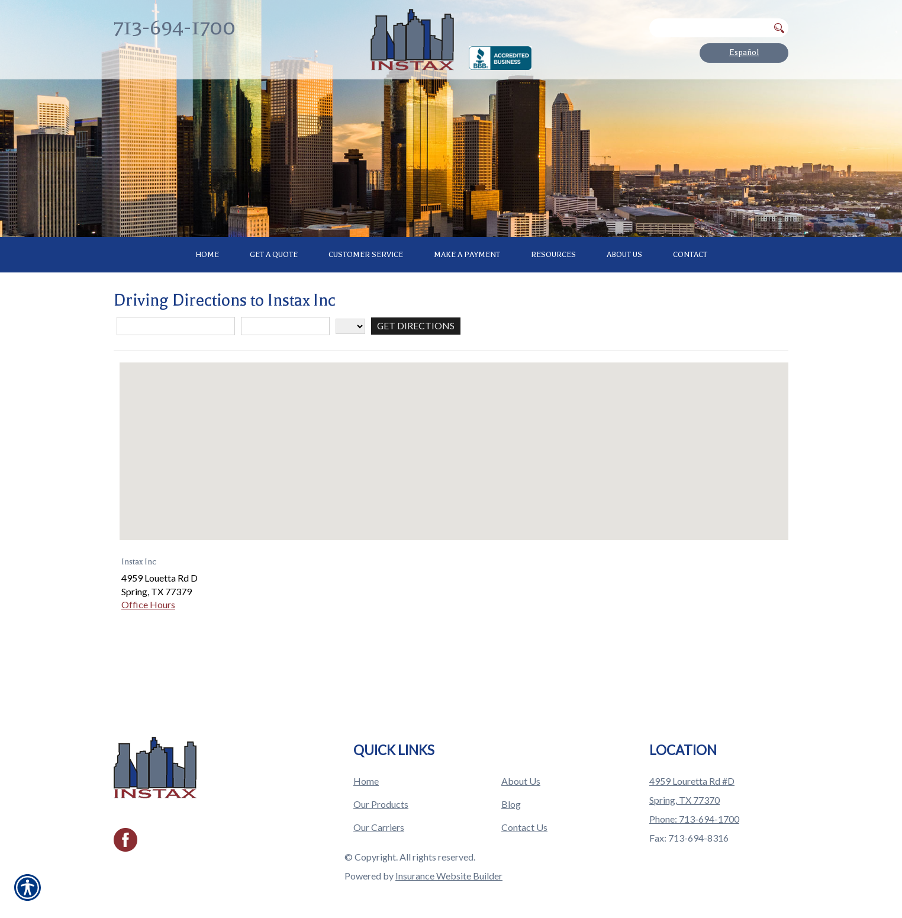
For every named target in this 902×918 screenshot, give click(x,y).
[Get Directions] (416, 378)
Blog (511, 792)
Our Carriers (378, 815)
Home (366, 769)
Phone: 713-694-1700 (694, 807)
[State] (350, 378)
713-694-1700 (175, 27)
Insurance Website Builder (448, 863)
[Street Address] (176, 378)
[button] (454, 492)
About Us (520, 769)
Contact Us (524, 815)
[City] (285, 378)
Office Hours (148, 656)
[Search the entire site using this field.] (709, 28)
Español (744, 52)
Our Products (380, 792)
